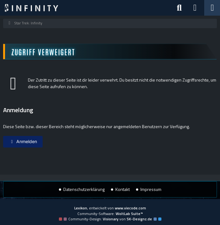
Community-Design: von (110, 219)
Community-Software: (110, 214)
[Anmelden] (195, 8)
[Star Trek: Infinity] (31, 8)
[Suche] (179, 8)
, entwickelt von (110, 208)
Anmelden (23, 141)
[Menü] (212, 8)
